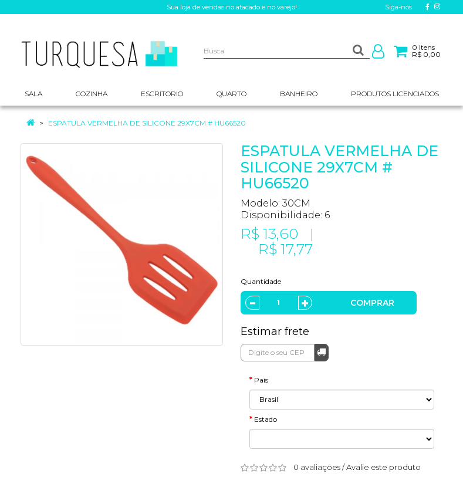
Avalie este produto (383, 467)
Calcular (321, 351)
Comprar (372, 302)
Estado (265, 419)
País (261, 379)
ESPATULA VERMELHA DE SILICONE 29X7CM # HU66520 (147, 123)
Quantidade (261, 281)
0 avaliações (316, 467)
